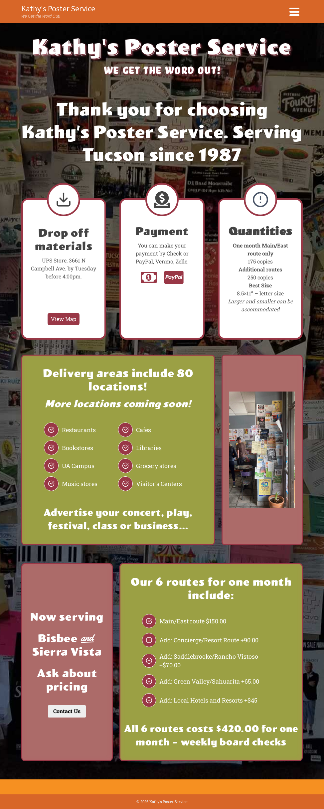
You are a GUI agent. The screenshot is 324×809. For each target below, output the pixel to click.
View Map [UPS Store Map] (63, 318)
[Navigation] (294, 11)
